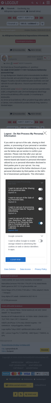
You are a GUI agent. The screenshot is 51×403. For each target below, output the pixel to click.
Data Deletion (10, 269)
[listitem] (25, 183)
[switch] (40, 189)
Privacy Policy (41, 269)
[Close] (45, 134)
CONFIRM (15, 259)
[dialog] (25, 201)
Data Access (25, 269)
